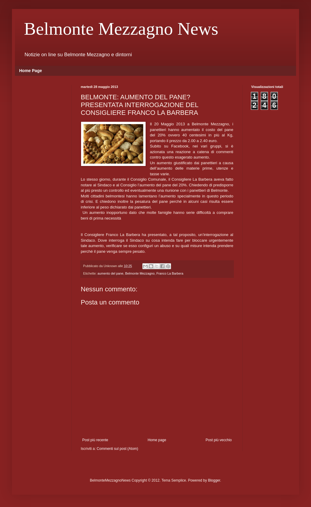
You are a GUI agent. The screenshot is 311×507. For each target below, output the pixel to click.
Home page (157, 440)
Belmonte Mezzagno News (121, 29)
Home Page (30, 70)
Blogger (214, 480)
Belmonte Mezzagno (139, 273)
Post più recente (95, 440)
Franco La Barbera (169, 273)
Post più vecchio (219, 440)
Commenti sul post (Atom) (117, 449)
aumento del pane (110, 273)
